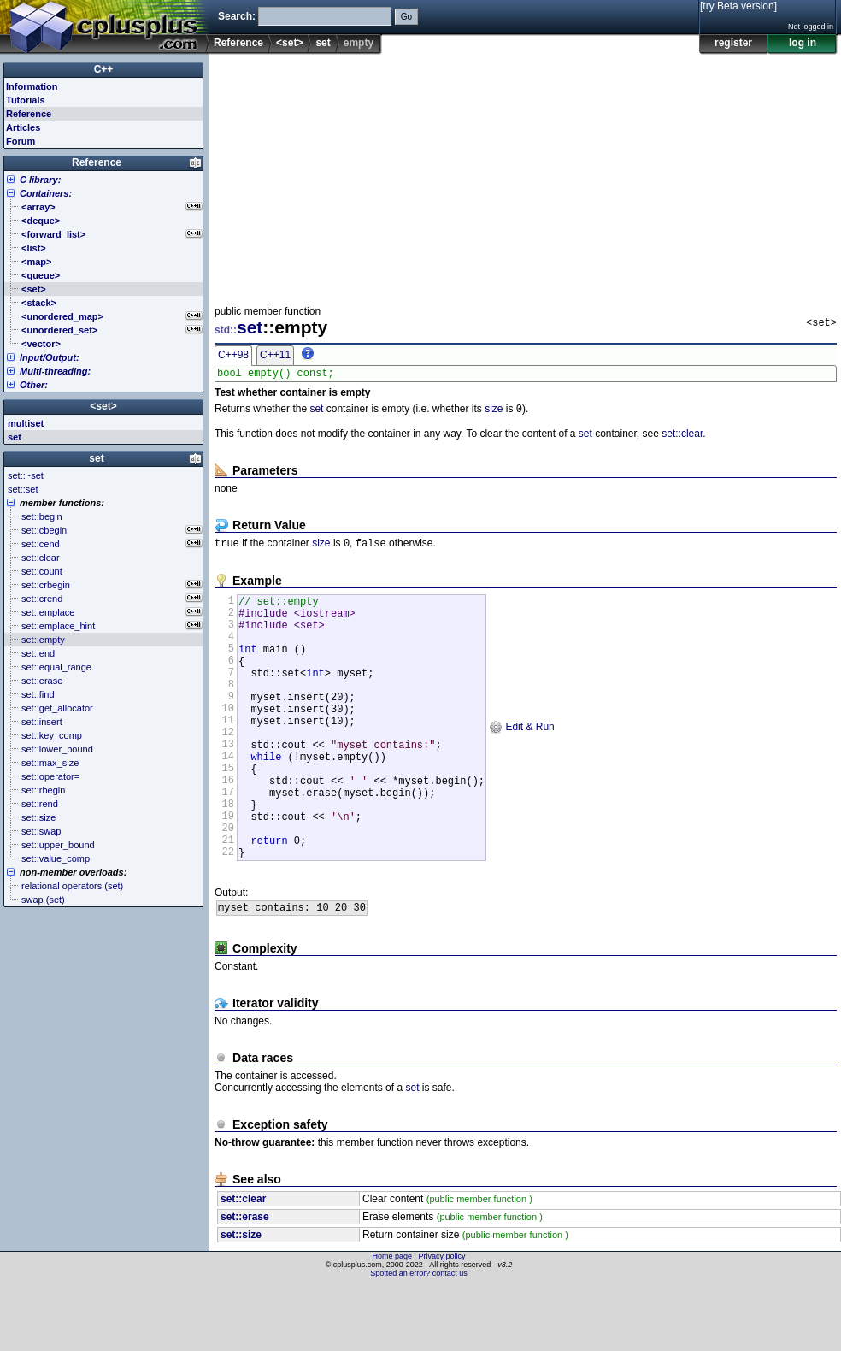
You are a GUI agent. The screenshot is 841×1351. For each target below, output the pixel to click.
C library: (40, 179)
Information (32, 86)
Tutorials (25, 100)
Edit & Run (522, 761)
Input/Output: (49, 357)
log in (802, 43)
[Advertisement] (405, 174)
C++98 (233, 355)
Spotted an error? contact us (419, 1338)
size (494, 413)
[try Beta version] (738, 6)
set (322, 43)
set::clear (682, 438)
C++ (104, 69)
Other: (34, 385)
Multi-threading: (55, 371)
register (733, 43)
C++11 (275, 355)
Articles (23, 127)
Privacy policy (441, 1321)
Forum (20, 141)
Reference (238, 43)
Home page (393, 1321)
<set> (289, 43)
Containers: (46, 193)
